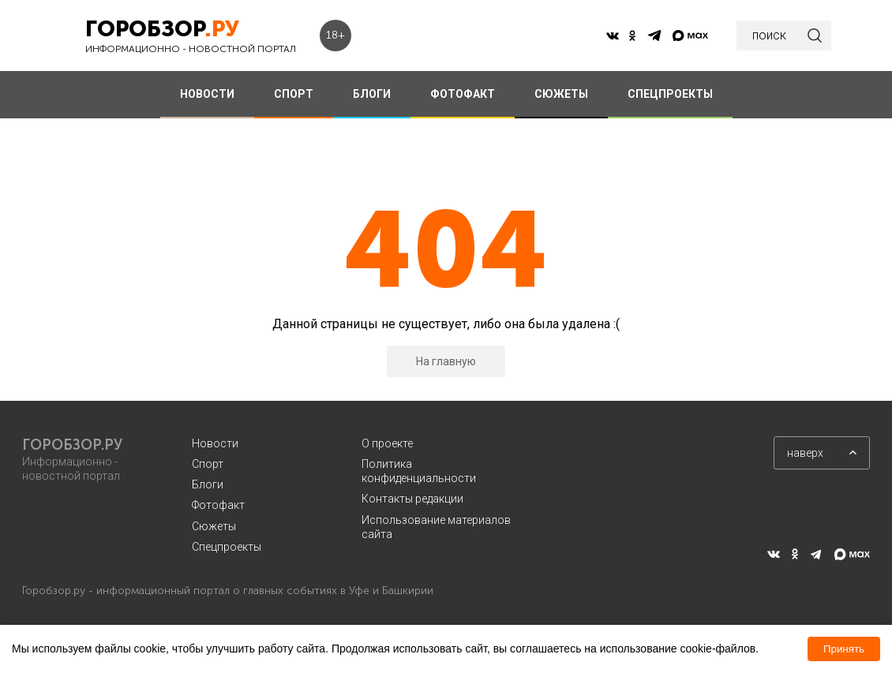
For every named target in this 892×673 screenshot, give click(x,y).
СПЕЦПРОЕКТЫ (670, 94)
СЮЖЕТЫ (561, 94)
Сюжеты (214, 526)
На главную (446, 361)
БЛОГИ (372, 94)
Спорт (207, 464)
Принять (843, 649)
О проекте (387, 443)
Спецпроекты (226, 546)
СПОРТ (293, 94)
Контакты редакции (412, 498)
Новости (215, 443)
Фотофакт (218, 505)
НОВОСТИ (207, 94)
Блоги (207, 484)
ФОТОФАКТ (462, 94)
